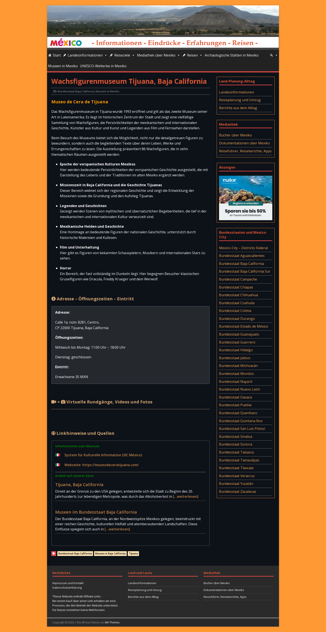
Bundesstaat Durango (237, 318)
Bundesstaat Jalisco (234, 358)
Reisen (195, 55)
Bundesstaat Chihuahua (238, 295)
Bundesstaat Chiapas (236, 287)
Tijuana (133, 553)
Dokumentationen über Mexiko (244, 143)
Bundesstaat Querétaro (238, 413)
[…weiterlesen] (185, 496)
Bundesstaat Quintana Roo (241, 420)
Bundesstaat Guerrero (237, 342)
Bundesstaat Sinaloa (235, 436)
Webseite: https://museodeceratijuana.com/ (101, 465)
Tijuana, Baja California (79, 484)
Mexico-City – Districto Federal (243, 248)
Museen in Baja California (110, 553)
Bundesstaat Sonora (235, 444)
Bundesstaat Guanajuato (239, 334)
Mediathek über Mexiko (158, 55)
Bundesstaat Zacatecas (237, 491)
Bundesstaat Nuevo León (239, 389)
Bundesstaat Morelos (236, 373)
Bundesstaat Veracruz (237, 475)
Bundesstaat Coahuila (236, 303)
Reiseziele (124, 55)
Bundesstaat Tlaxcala (236, 468)
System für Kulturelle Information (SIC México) (103, 455)
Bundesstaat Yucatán (236, 483)
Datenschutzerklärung (67, 587)
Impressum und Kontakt (68, 583)
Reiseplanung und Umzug (240, 100)
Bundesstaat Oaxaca (235, 397)
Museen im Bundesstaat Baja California (96, 512)
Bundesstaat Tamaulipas (239, 460)
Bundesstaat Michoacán (238, 365)
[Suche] (274, 55)
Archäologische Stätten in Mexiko (232, 55)
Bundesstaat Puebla (235, 405)
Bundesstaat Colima (235, 310)
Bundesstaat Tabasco (236, 452)
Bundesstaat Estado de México (243, 326)
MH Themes (112, 622)
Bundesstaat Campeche (238, 279)
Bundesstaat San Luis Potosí (242, 428)
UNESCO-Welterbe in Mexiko (103, 66)
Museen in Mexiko (63, 66)
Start (57, 55)
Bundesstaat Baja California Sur (244, 271)
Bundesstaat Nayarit (235, 381)
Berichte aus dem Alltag (238, 107)
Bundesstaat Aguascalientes (242, 255)
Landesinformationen (87, 55)
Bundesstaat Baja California (76, 91)
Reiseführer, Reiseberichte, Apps (245, 151)
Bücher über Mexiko (235, 135)
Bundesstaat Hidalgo (236, 350)
